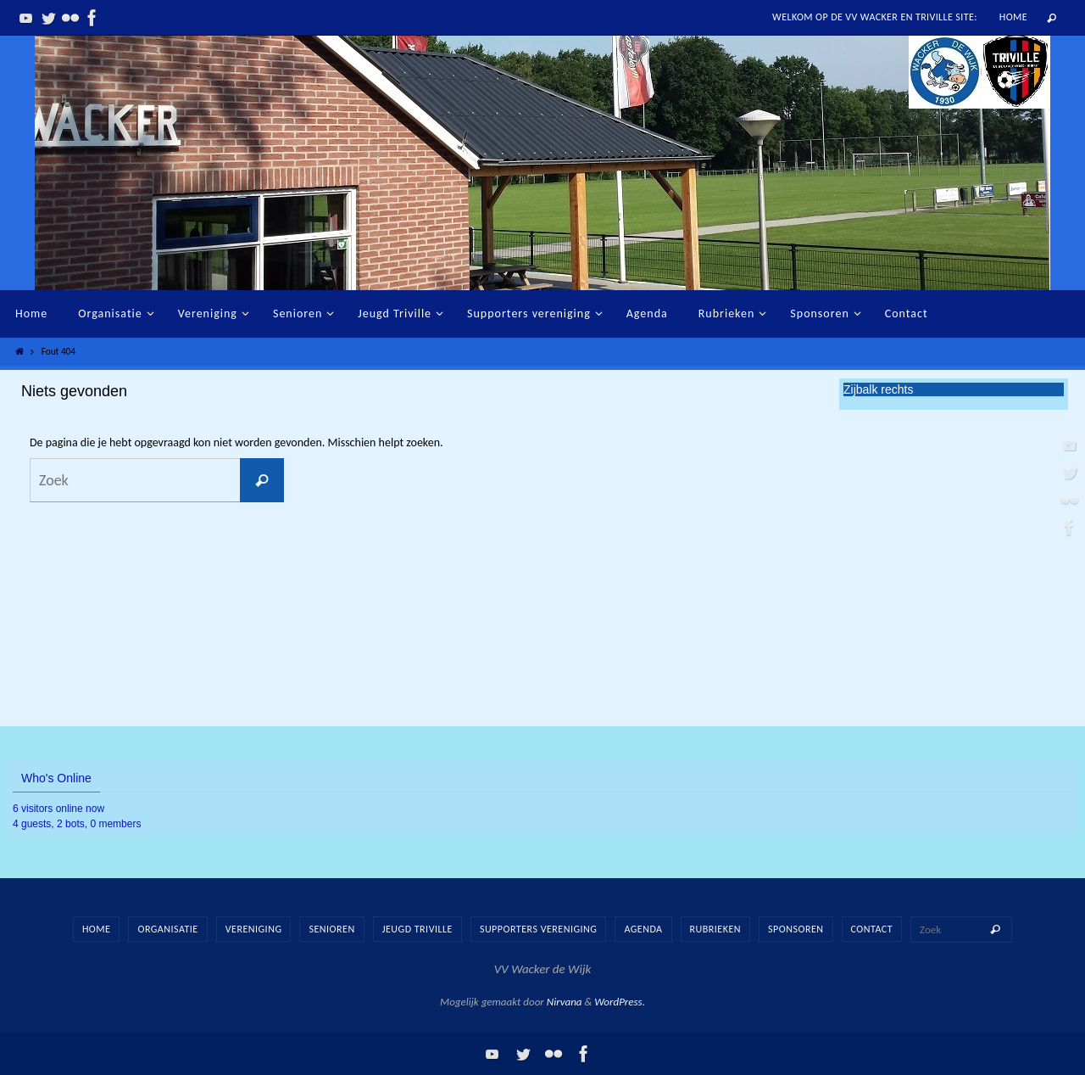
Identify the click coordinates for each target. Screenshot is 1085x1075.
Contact (872, 929)
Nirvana (564, 1001)
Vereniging (253, 929)
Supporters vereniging (538, 929)
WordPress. (619, 1001)
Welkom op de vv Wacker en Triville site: (874, 17)
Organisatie (167, 929)
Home (1013, 17)
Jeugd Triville (417, 929)
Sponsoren (795, 929)
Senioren (331, 929)
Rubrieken (715, 929)
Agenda (643, 929)
